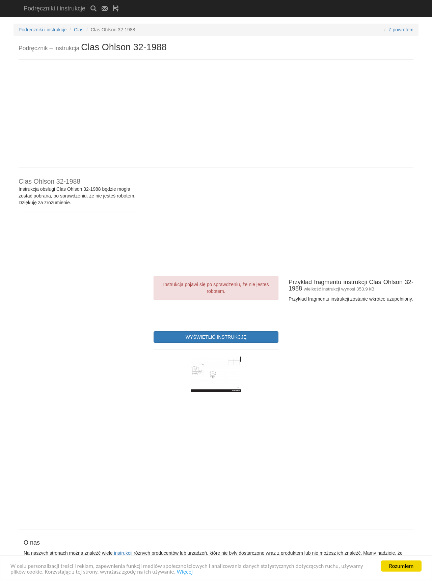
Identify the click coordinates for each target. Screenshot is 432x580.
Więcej (185, 572)
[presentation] (205, 315)
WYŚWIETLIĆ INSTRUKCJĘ (216, 337)
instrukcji (123, 553)
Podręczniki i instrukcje (54, 8)
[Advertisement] (203, 2)
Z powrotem (400, 29)
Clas (78, 29)
